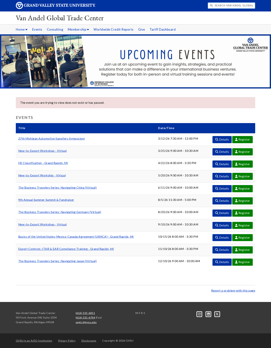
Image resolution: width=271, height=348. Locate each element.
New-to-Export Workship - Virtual (42, 175)
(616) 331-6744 (85, 317)
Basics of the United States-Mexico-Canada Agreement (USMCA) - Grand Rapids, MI (76, 236)
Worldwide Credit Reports (114, 29)
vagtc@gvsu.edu (86, 322)
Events (37, 29)
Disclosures (88, 340)
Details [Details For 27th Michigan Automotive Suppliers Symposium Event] (222, 139)
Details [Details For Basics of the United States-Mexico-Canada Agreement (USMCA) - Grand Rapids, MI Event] (222, 237)
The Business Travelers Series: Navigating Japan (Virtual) (57, 261)
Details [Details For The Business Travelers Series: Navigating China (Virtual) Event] (222, 188)
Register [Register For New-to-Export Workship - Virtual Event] (242, 176)
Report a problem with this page (233, 290)
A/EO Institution (34, 340)
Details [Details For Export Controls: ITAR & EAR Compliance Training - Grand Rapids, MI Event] (222, 249)
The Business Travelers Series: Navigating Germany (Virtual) (59, 212)
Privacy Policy (67, 340)
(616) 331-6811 (85, 313)
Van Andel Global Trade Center (60, 17)
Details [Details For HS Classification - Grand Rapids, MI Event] (222, 164)
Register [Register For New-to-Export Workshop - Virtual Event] (242, 151)
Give (141, 29)
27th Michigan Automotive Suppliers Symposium (51, 138)
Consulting (55, 29)
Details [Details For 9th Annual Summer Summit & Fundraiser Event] (222, 200)
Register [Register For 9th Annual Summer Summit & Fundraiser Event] (242, 200)
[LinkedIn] (208, 313)
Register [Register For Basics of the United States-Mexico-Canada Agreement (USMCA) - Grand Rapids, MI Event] (242, 237)
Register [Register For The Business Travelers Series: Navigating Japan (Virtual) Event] (242, 262)
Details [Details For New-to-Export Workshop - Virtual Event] (222, 151)
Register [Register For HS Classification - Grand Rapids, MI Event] (242, 164)
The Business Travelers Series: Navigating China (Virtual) (57, 187)
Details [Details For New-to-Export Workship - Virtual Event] (222, 176)
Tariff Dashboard (163, 29)
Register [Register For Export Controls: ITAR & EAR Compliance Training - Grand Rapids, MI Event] (242, 249)
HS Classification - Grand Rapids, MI (43, 163)
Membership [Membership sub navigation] (78, 29)
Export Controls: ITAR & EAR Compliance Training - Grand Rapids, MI (66, 248)
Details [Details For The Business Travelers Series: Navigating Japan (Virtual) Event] (222, 262)
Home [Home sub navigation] (22, 29)
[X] (217, 313)
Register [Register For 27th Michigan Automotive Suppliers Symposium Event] (242, 139)
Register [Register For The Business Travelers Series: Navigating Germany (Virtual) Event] (242, 213)
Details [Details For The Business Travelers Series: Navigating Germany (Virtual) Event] (222, 213)
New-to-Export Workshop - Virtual (42, 150)
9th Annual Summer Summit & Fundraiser (46, 199)
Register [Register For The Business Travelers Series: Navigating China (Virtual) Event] (242, 188)
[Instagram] (199, 313)
